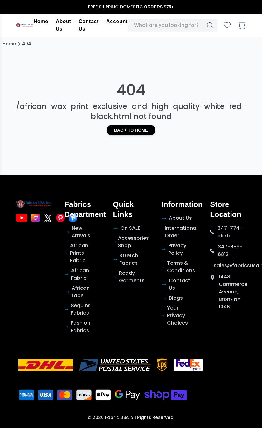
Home (41, 21)
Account (117, 21)
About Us (63, 25)
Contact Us (89, 25)
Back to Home (131, 130)
